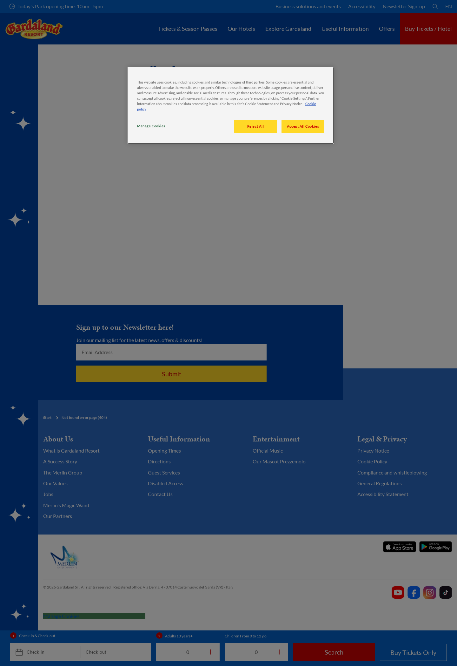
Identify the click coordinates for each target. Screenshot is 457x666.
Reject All (255, 126)
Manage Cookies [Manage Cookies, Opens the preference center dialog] (151, 126)
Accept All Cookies (303, 126)
